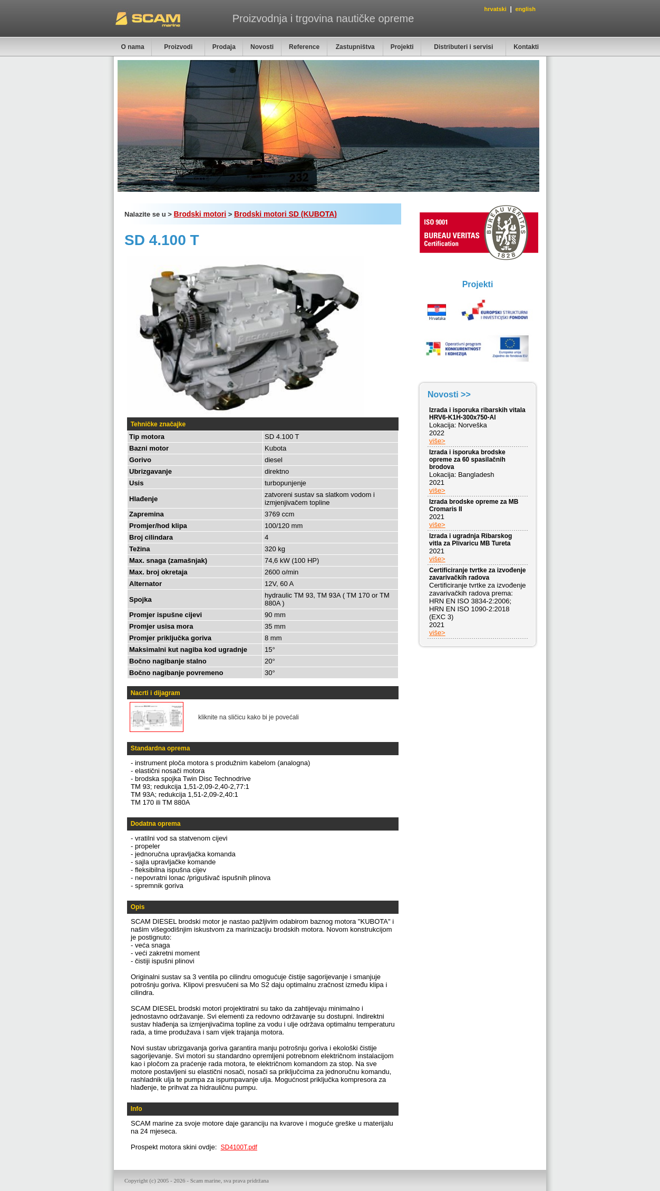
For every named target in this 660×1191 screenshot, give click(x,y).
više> (437, 441)
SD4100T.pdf (239, 1147)
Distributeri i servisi (463, 47)
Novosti (262, 47)
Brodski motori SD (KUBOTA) (285, 214)
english (525, 9)
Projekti (402, 47)
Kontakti (526, 47)
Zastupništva (355, 47)
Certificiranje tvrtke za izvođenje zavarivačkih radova (477, 574)
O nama (132, 47)
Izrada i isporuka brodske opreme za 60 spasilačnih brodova (467, 459)
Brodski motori (200, 214)
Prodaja (224, 47)
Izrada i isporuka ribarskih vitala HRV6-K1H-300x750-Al (477, 413)
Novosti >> (449, 394)
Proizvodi (178, 47)
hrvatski (495, 9)
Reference (304, 47)
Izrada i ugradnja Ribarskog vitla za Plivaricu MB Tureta (470, 539)
